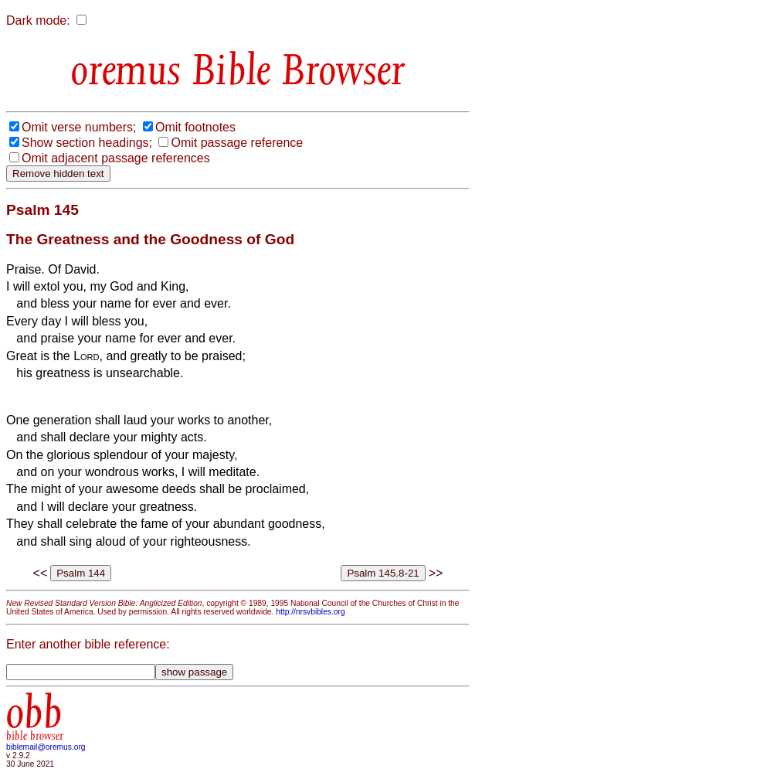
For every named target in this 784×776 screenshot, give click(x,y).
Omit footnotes (195, 127)
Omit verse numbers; (79, 127)
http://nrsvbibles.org (310, 612)
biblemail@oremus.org (46, 747)
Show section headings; (87, 142)
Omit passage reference (237, 142)
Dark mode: (38, 20)
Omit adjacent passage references (116, 158)
